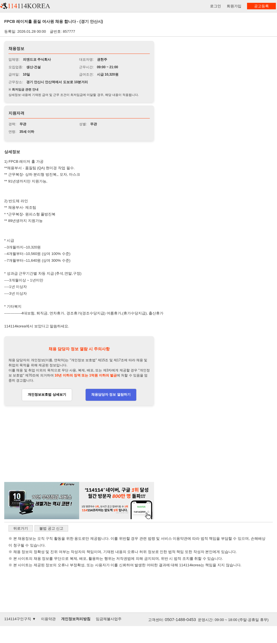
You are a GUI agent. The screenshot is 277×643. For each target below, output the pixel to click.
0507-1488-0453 (180, 619)
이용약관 (48, 619)
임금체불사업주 (109, 619)
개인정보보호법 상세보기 (47, 395)
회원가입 (234, 6)
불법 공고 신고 (51, 528)
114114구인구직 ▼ (20, 619)
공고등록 (261, 6)
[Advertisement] (79, 444)
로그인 (215, 6)
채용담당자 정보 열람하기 (111, 395)
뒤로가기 (20, 528)
